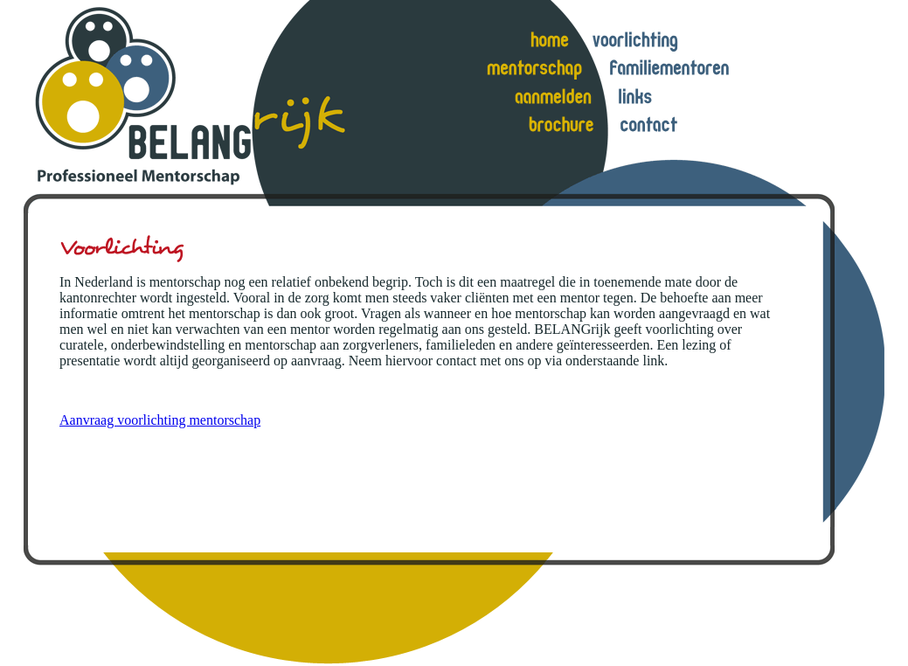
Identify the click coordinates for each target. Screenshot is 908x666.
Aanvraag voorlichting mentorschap (159, 420)
